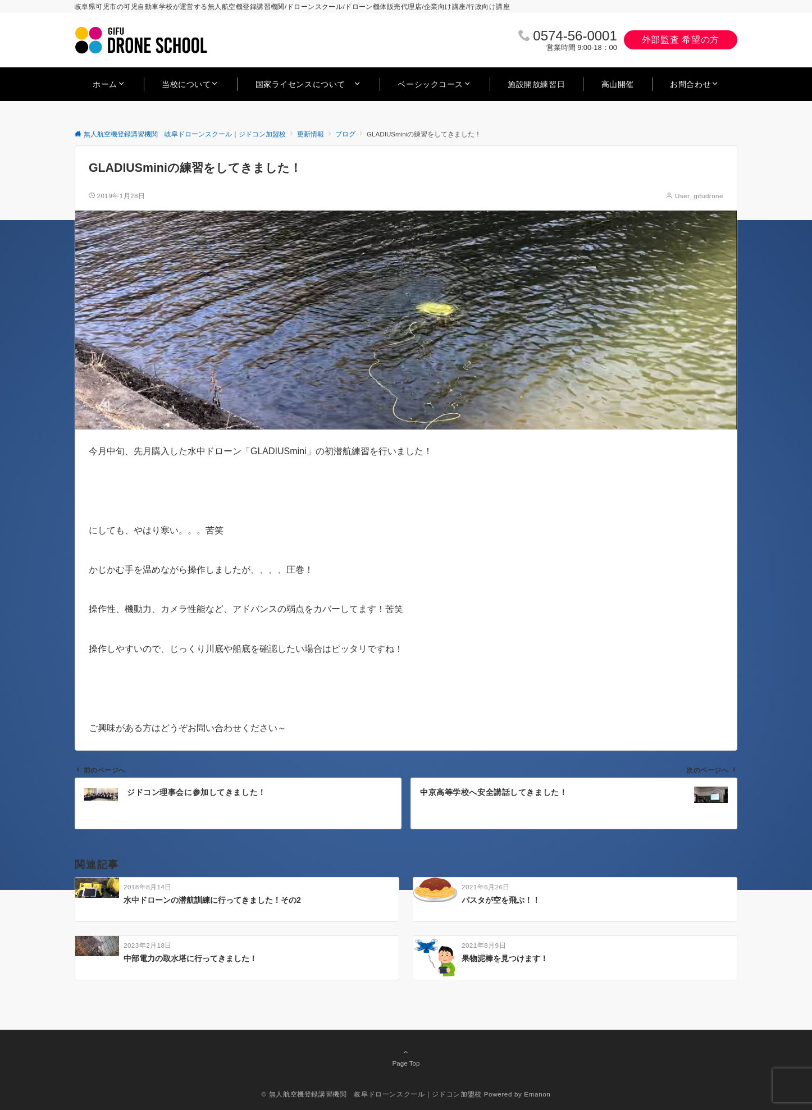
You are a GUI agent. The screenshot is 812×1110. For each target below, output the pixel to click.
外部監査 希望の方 (680, 39)
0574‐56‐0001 (575, 35)
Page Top (406, 1057)
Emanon (537, 1094)
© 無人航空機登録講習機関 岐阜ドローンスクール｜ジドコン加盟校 (372, 1094)
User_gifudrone (699, 195)
